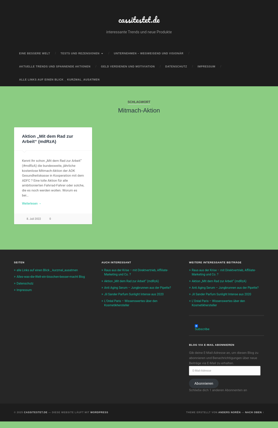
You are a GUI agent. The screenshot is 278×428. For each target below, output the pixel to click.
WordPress (99, 418)
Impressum (206, 68)
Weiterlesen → (32, 205)
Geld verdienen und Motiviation (128, 68)
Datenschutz (176, 68)
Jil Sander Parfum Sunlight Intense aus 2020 (136, 301)
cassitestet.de (139, 20)
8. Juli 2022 (34, 221)
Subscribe (202, 332)
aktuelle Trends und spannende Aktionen (55, 68)
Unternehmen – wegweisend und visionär (149, 55)
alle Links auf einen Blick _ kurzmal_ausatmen (59, 81)
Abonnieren (203, 390)
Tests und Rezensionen (80, 55)
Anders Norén (229, 418)
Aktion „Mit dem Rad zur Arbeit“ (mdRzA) (134, 283)
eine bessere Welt (34, 55)
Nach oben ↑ (254, 418)
